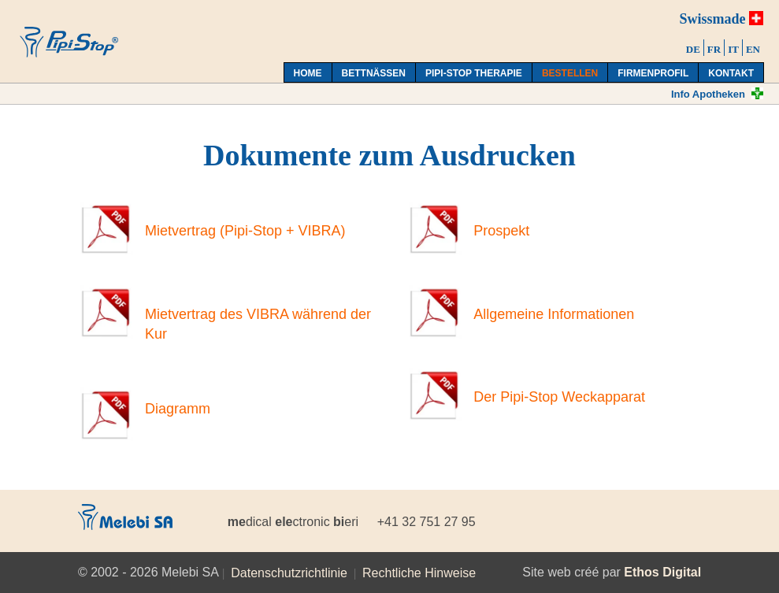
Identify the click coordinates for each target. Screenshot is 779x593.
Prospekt (501, 231)
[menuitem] (693, 47)
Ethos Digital (662, 572)
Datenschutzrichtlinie (289, 573)
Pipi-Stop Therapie (473, 73)
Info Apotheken (708, 94)
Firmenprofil (653, 73)
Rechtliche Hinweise (419, 573)
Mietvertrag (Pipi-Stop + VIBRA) (245, 231)
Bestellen (570, 73)
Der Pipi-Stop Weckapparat (559, 397)
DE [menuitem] (693, 49)
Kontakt (731, 73)
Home (308, 73)
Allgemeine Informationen (553, 314)
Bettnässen (374, 73)
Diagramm (177, 409)
